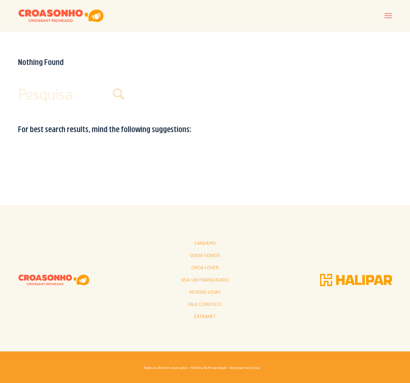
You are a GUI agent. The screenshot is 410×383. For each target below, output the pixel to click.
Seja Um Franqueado (205, 279)
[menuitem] (388, 15)
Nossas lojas (205, 292)
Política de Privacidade (209, 367)
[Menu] (388, 15)
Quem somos (205, 255)
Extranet (205, 316)
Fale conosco (204, 304)
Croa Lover (205, 267)
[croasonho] (61, 16)
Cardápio (205, 243)
